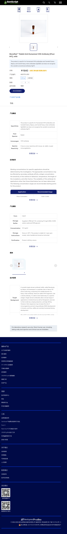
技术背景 (13, 278)
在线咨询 (4, 474)
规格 (11, 78)
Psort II (3, 425)
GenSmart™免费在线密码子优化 (10, 421)
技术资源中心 (5, 395)
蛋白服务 (4, 354)
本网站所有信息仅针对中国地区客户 (50, 525)
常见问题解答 (5, 406)
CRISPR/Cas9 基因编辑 (8, 375)
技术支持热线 (5, 478)
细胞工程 (4, 379)
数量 (11, 82)
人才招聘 (4, 462)
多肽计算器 (4, 439)
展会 (2, 399)
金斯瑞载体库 (5, 418)
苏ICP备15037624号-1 (54, 522)
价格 (11, 70)
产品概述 (13, 113)
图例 (11, 253)
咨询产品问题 (15, 97)
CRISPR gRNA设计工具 (8, 432)
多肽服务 (4, 372)
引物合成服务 (5, 368)
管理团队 (4, 455)
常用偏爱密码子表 (6, 436)
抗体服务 (4, 357)
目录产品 (4, 383)
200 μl (23, 78)
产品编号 (12, 74)
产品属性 (13, 206)
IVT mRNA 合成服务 (7, 365)
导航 (12, 103)
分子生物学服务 (5, 350)
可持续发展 (4, 459)
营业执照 (44, 522)
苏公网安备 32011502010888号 (29, 525)
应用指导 (13, 160)
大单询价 (30, 78)
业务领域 (4, 451)
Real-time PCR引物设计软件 (9, 429)
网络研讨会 (4, 402)
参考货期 (12, 86)
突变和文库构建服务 (7, 361)
